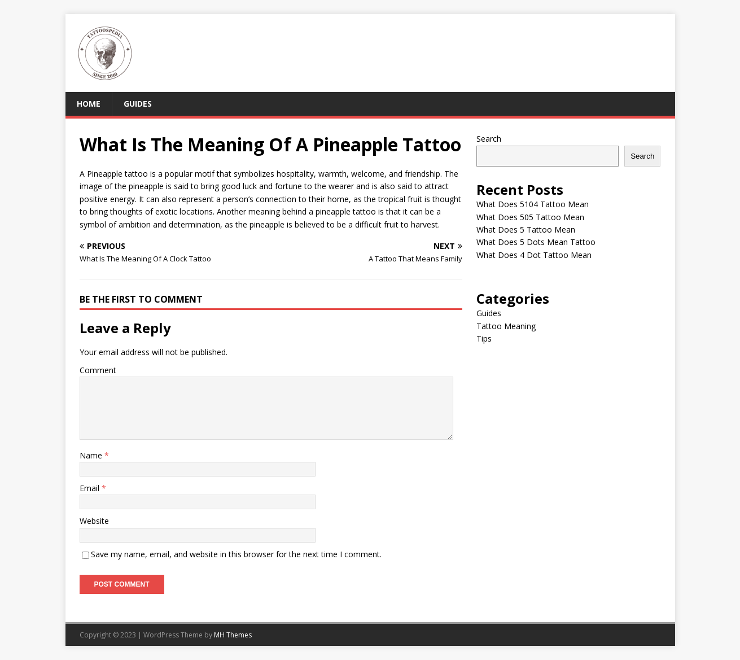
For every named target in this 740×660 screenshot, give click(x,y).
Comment (98, 370)
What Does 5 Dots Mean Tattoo (535, 242)
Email (91, 488)
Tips (484, 338)
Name (92, 455)
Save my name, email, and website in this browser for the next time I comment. (236, 554)
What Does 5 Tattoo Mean (525, 229)
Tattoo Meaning (506, 326)
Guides (138, 103)
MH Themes (233, 635)
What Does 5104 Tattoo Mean (532, 204)
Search (488, 138)
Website (94, 520)
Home (88, 103)
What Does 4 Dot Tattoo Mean (534, 255)
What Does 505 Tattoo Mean (530, 217)
